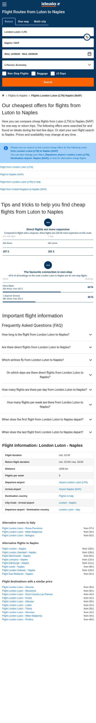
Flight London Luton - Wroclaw (18, 612)
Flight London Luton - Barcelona (19, 590)
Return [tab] (9, 21)
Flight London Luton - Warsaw (18, 601)
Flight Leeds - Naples (13, 566)
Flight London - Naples (14, 548)
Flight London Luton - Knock (17, 598)
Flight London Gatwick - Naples (18, 570)
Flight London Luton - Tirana (17, 608)
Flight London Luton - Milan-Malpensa (22, 531)
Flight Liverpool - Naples (15, 559)
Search (48, 82)
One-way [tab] (23, 21)
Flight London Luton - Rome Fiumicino (22, 528)
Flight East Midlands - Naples (17, 573)
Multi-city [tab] (40, 21)
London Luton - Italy (69, 509)
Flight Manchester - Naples (16, 555)
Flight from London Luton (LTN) (16, 167)
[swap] (87, 37)
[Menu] (4, 4)
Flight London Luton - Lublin (17, 605)
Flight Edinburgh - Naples (15, 563)
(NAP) (70, 489)
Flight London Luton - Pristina (17, 619)
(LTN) (73, 482)
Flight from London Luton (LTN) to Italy (20, 181)
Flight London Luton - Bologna (18, 535)
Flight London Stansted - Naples (19, 552)
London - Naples (67, 502)
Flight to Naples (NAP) (12, 174)
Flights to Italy (66, 496)
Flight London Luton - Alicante (18, 587)
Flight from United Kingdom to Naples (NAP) (23, 189)
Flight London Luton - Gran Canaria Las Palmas (27, 594)
